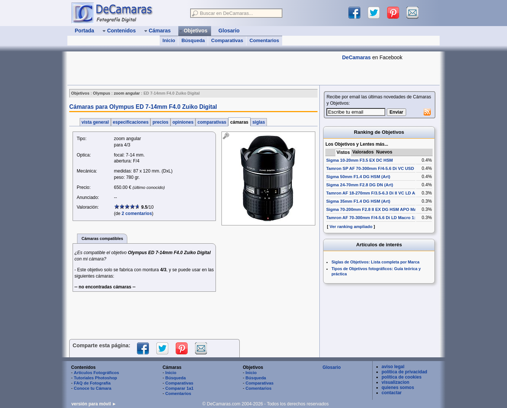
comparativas (211, 122)
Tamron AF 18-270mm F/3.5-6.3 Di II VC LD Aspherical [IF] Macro (390, 193)
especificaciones (131, 122)
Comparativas (227, 40)
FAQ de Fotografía (92, 383)
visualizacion (395, 382)
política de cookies (401, 377)
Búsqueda (193, 40)
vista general (95, 122)
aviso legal (393, 366)
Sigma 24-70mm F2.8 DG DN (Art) (359, 185)
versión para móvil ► (94, 404)
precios (160, 122)
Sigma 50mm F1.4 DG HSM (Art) (358, 176)
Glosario (332, 367)
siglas (259, 122)
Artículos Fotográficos (96, 372)
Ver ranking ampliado (350, 226)
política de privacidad (404, 371)
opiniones (183, 122)
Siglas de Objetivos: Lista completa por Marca (375, 262)
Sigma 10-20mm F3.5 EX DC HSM (359, 160)
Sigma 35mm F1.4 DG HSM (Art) (358, 201)
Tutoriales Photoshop (95, 378)
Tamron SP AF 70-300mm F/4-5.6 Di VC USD (370, 168)
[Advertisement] (202, 68)
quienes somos (398, 387)
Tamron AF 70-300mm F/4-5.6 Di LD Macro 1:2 (372, 217)
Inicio (169, 40)
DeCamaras (356, 57)
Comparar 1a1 (179, 388)
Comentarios (264, 40)
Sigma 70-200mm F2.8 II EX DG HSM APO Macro (374, 209)
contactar (392, 392)
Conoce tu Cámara (92, 388)
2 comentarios (137, 213)
